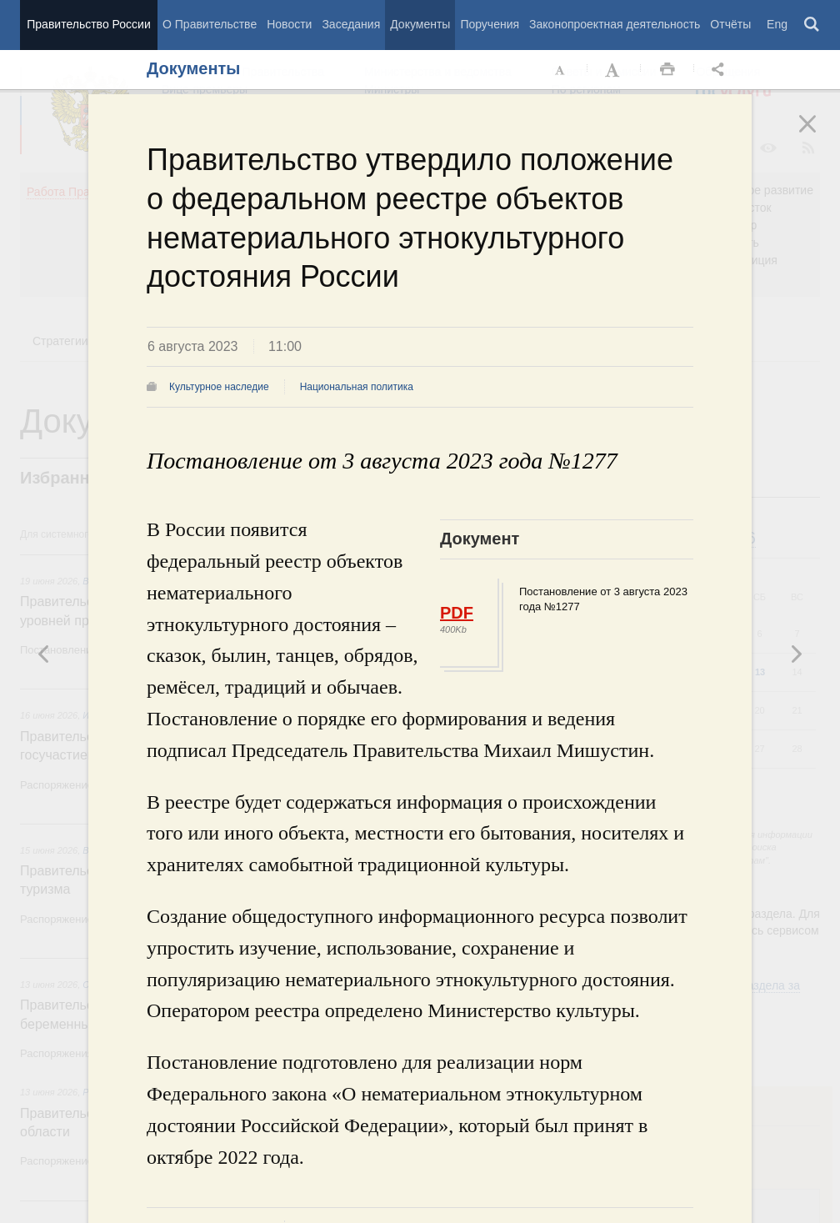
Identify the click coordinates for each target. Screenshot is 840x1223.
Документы (420, 24)
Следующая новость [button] (44, 654)
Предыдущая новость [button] (796, 654)
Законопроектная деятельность (614, 24)
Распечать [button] (668, 70)
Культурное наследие (219, 387)
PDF (456, 613)
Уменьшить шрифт (561, 70)
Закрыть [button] (819, 135)
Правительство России (88, 24)
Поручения (489, 24)
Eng (777, 24)
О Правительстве (209, 24)
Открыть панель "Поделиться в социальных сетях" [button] (721, 70)
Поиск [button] (812, 25)
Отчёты (730, 24)
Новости (289, 24)
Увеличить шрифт (614, 70)
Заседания (351, 24)
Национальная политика (356, 387)
